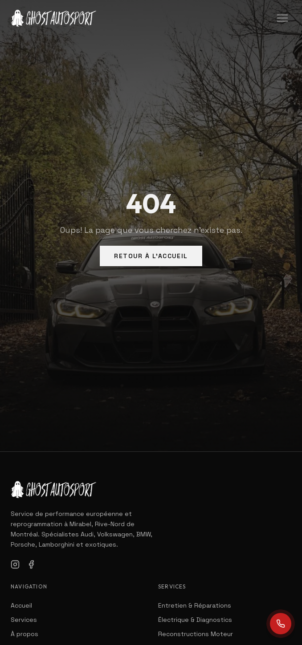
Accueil (21, 605)
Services (24, 620)
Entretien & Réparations (194, 605)
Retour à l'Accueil (151, 256)
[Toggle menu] (282, 18)
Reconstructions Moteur (195, 634)
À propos (24, 634)
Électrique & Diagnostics (195, 620)
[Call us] (280, 623)
